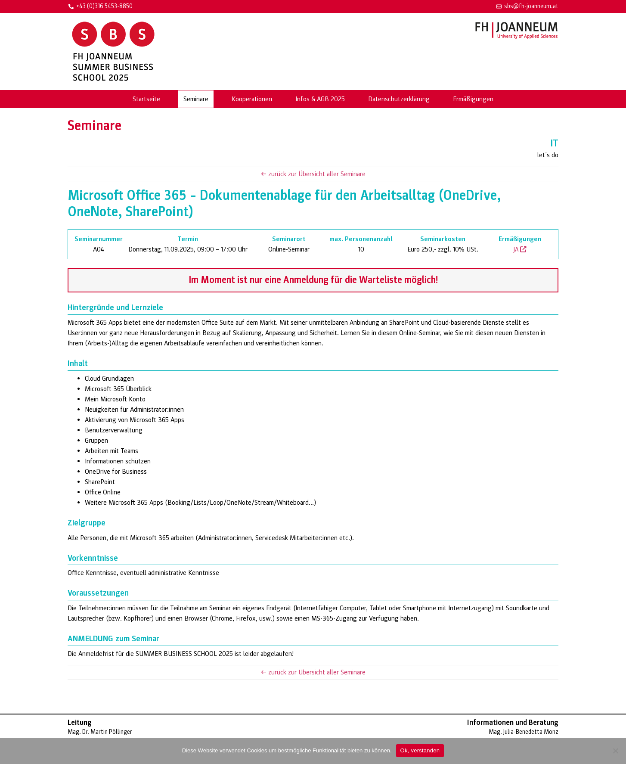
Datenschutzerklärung (399, 99)
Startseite (146, 99)
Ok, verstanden (420, 750)
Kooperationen (252, 99)
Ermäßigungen (473, 99)
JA (520, 249)
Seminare (195, 99)
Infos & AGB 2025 (320, 99)
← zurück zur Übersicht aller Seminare (313, 174)
